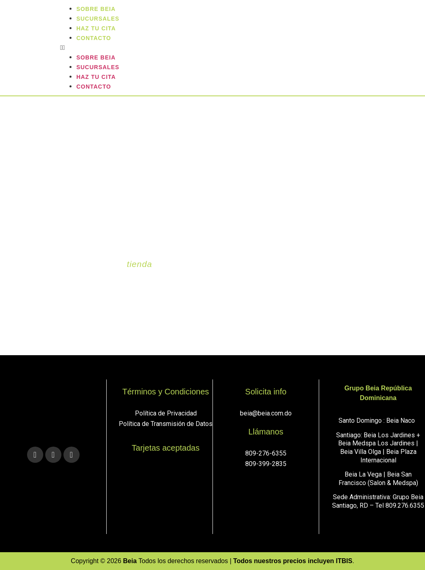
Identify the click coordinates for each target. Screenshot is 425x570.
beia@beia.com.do (266, 413)
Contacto (93, 38)
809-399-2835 (265, 464)
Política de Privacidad (166, 413)
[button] (240, 48)
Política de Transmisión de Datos (165, 424)
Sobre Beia (96, 57)
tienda (139, 264)
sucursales (97, 67)
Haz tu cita (96, 77)
